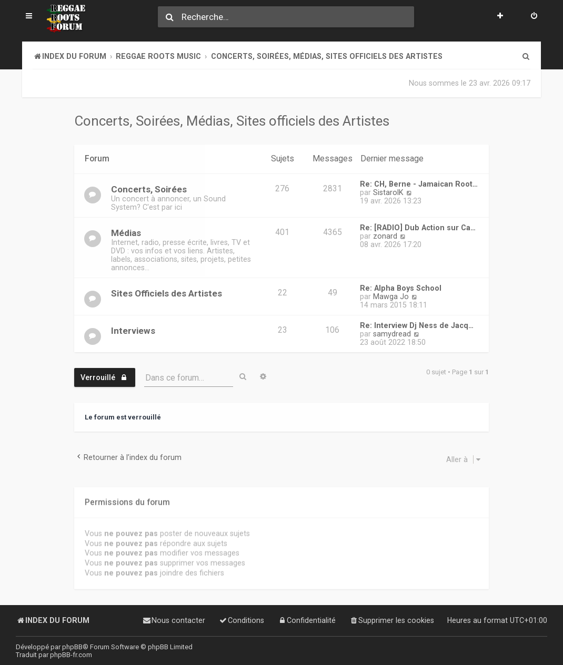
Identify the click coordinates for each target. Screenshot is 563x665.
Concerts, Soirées (149, 189)
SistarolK (388, 192)
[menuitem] (534, 16)
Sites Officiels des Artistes (166, 293)
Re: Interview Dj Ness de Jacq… (417, 325)
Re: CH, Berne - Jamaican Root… (419, 184)
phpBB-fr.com (71, 655)
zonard (385, 236)
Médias (126, 233)
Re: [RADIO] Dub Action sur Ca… (418, 227)
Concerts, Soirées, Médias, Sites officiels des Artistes (231, 121)
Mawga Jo (391, 296)
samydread (392, 334)
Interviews (133, 330)
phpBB (72, 647)
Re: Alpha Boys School (400, 288)
